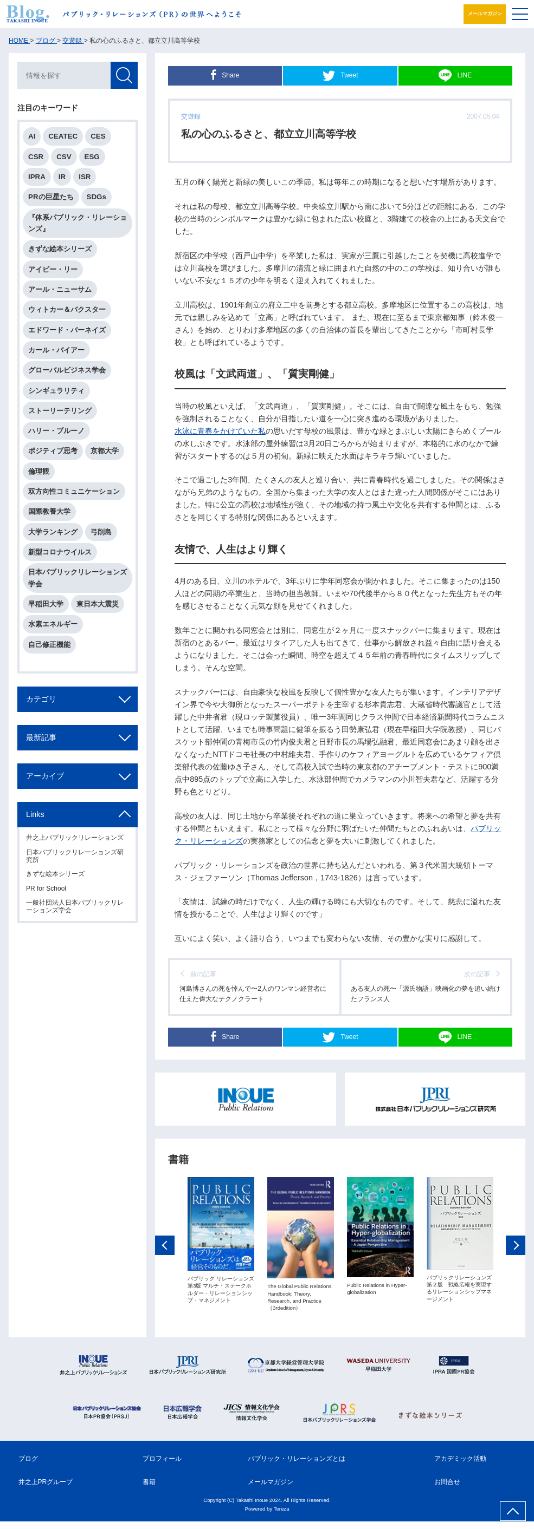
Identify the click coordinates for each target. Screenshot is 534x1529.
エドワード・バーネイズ (67, 330)
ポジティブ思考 (53, 451)
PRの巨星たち (51, 197)
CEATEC (63, 136)
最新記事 (41, 737)
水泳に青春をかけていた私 (220, 431)
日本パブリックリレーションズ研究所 (75, 856)
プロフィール (162, 1466)
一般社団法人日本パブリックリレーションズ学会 (75, 906)
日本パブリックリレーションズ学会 (77, 577)
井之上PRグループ (45, 1489)
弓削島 (101, 532)
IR (62, 177)
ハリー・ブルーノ (56, 431)
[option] (221, 1251)
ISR (85, 177)
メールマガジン (480, 14)
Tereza (281, 1516)
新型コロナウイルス (60, 552)
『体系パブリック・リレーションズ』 (77, 223)
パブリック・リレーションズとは (296, 1466)
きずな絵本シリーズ (60, 249)
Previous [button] (165, 1256)
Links (35, 814)
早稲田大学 (45, 604)
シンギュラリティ (56, 391)
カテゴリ (41, 699)
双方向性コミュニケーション (74, 491)
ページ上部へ (513, 1511)
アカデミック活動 (460, 1466)
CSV (63, 157)
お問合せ (447, 1489)
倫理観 (38, 471)
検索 (124, 75)
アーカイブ (45, 776)
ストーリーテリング (60, 411)
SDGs (96, 197)
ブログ (28, 1466)
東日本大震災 (97, 604)
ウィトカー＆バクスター (67, 309)
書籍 (149, 1489)
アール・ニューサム (60, 289)
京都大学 (105, 451)
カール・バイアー (56, 350)
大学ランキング (53, 532)
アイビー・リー (53, 269)
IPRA (37, 177)
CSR (35, 157)
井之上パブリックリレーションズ (75, 837)
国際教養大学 (49, 511)
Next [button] (515, 1256)
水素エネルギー (53, 624)
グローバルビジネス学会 (67, 370)
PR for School (46, 888)
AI (31, 136)
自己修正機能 (49, 645)
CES (98, 136)
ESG (92, 157)
